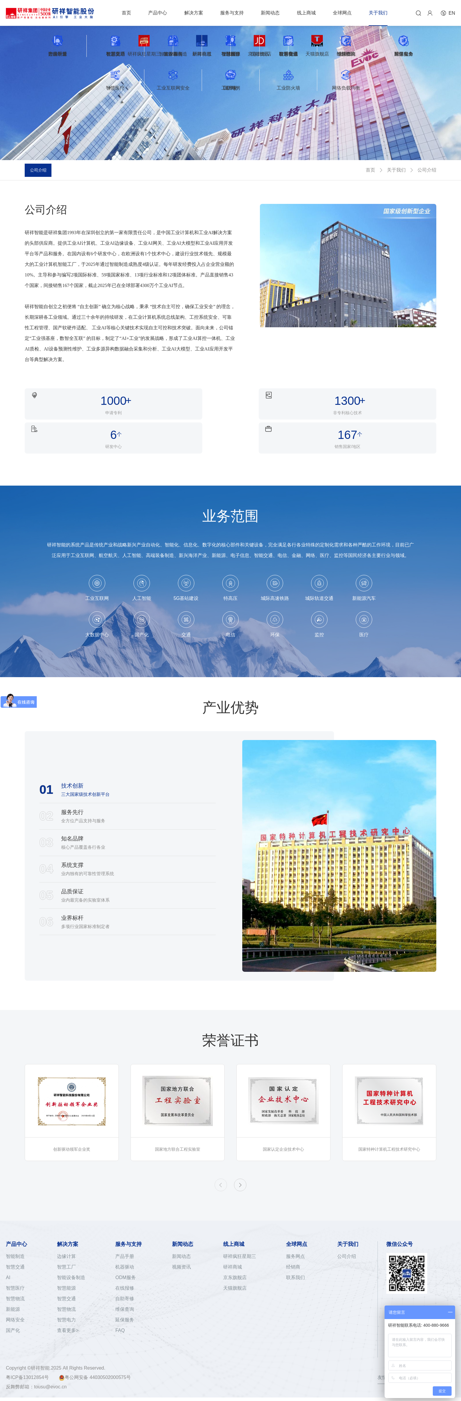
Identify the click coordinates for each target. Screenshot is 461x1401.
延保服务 (124, 1305)
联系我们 (295, 1263)
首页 (370, 169)
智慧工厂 (66, 1253)
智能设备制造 (71, 1263)
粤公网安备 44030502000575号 (95, 1381)
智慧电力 (66, 1305)
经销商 (293, 1253)
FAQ (120, 1316)
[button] (244, 1169)
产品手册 (124, 1242)
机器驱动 (124, 1253)
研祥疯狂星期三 (239, 1242)
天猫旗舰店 (235, 1274)
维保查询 (124, 1295)
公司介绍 (41, 169)
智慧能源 (66, 1274)
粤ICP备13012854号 (27, 1380)
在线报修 (124, 1274)
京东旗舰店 (235, 1263)
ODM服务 (125, 1263)
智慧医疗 (15, 1274)
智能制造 (15, 1242)
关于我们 (396, 169)
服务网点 (295, 1242)
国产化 (13, 1316)
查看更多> (67, 1316)
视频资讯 (181, 1253)
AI (8, 1263)
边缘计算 (66, 1242)
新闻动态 (181, 1242)
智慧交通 (15, 1253)
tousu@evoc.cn (50, 1390)
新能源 (13, 1295)
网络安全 (15, 1305)
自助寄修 (124, 1284)
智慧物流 (15, 1284)
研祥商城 (232, 1253)
